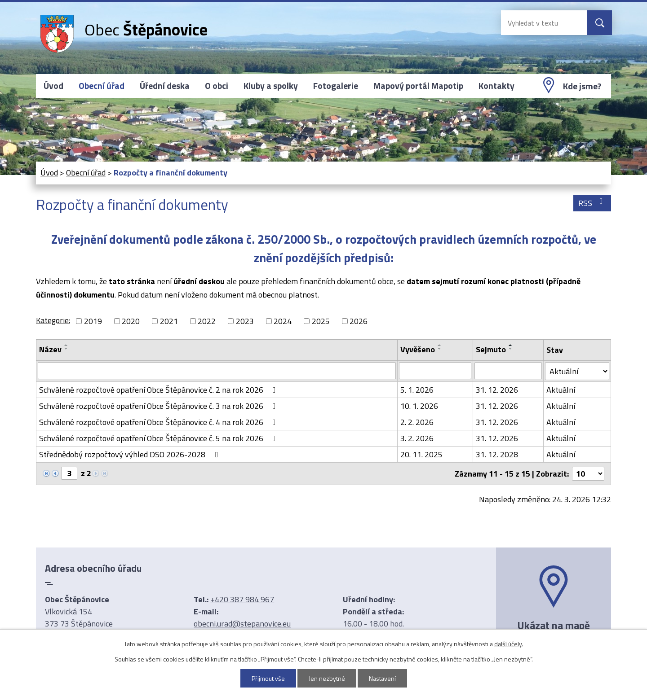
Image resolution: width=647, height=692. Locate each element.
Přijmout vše (268, 678)
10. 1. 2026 (419, 406)
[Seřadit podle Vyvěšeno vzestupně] (440, 345)
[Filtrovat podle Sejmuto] (508, 370)
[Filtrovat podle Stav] (577, 371)
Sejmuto (491, 349)
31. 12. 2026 (497, 390)
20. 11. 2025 (421, 454)
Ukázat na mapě (553, 625)
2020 (131, 321)
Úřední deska (165, 85)
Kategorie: (53, 320)
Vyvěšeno (417, 349)
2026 (359, 321)
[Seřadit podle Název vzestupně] (66, 345)
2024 (283, 321)
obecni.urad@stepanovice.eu (242, 624)
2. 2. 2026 (417, 422)
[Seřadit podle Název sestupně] (66, 348)
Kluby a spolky (271, 85)
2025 (321, 321)
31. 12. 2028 (497, 454)
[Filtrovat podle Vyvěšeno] (435, 370)
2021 (169, 321)
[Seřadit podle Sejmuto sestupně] (511, 348)
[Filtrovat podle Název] (217, 370)
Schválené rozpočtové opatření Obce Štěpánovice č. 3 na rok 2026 (159, 406)
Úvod (53, 85)
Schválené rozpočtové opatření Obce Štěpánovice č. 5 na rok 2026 (159, 438)
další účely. (508, 643)
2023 (245, 321)
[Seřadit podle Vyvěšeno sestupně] (440, 348)
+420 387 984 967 (242, 599)
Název (50, 349)
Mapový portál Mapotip (418, 85)
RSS (592, 203)
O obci (216, 85)
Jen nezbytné (327, 678)
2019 (93, 321)
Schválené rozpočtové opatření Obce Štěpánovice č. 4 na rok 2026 (159, 422)
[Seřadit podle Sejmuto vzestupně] (511, 345)
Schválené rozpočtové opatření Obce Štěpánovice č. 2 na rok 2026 (159, 390)
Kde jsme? (582, 86)
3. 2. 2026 (417, 438)
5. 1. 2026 (417, 390)
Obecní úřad (101, 85)
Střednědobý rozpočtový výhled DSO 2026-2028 (130, 454)
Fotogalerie (335, 85)
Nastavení (382, 678)
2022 (207, 321)
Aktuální (560, 390)
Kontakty (496, 85)
